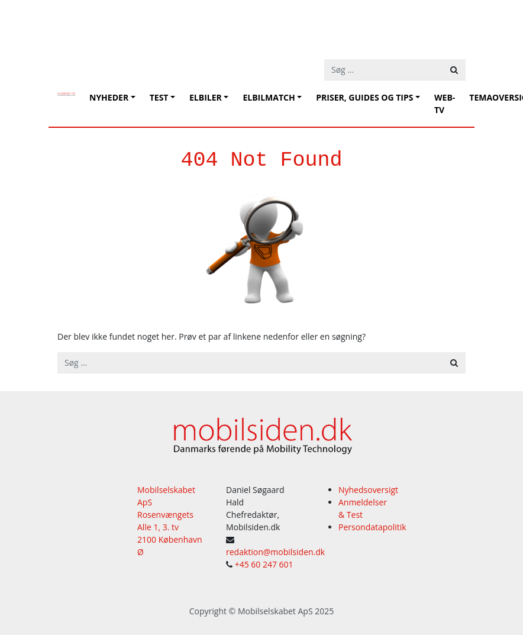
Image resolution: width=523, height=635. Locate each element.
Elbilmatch (269, 97)
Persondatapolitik (372, 527)
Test (159, 97)
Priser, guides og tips (364, 97)
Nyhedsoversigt (368, 489)
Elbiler (205, 97)
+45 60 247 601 (264, 564)
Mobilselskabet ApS (275, 611)
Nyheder (108, 97)
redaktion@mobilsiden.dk (275, 551)
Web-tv (444, 103)
